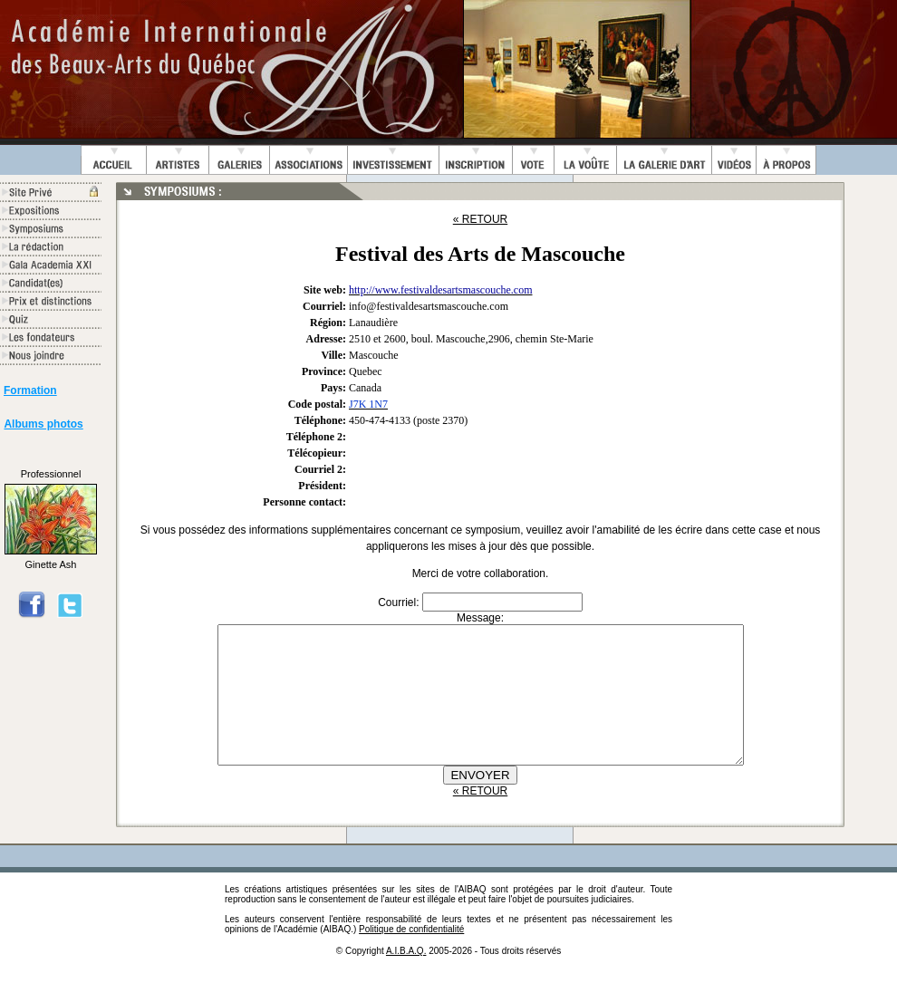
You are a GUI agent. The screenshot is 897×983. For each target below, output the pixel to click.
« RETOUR (480, 219)
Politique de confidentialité (411, 956)
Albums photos (43, 424)
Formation (30, 390)
